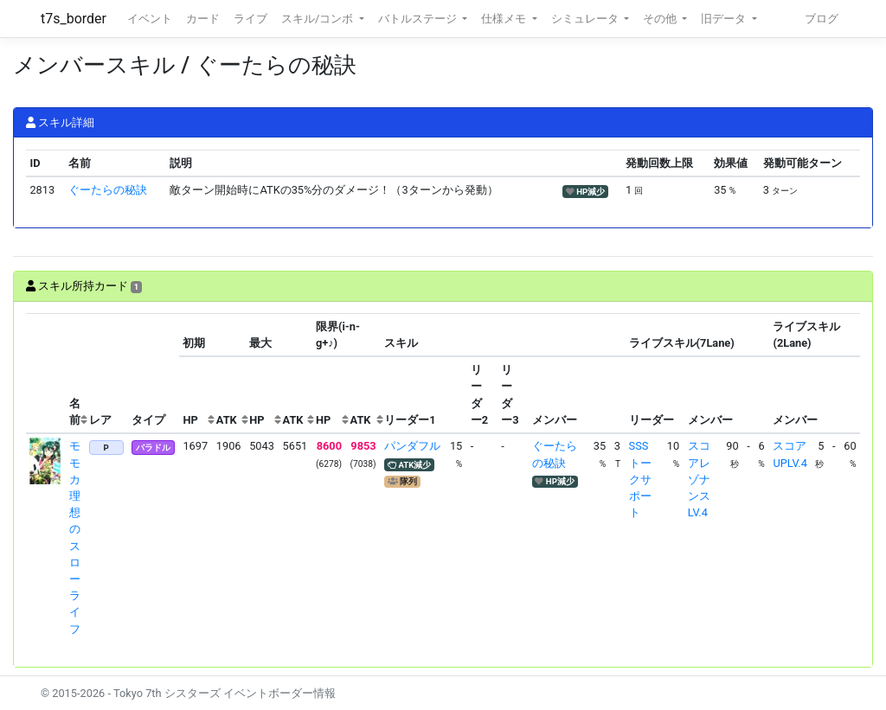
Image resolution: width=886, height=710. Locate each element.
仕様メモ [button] (505, 18)
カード (203, 18)
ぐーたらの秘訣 (107, 189)
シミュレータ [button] (586, 18)
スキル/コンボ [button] (318, 18)
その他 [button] (661, 18)
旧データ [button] (724, 18)
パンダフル (412, 445)
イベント (149, 18)
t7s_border (73, 18)
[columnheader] (46, 373)
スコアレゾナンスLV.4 (699, 479)
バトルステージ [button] (418, 18)
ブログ (821, 18)
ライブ (250, 18)
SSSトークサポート (640, 479)
